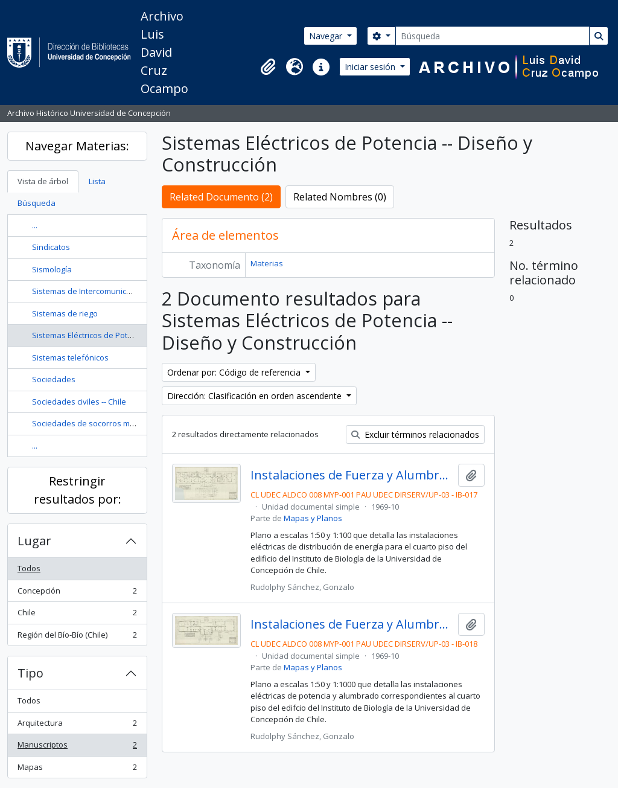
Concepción (77, 593)
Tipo (30, 673)
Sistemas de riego (65, 313)
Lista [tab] (97, 181)
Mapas (77, 769)
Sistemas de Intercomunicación (89, 291)
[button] (268, 67)
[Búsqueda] (492, 36)
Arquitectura (77, 725)
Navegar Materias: (77, 146)
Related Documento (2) (221, 196)
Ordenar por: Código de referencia (235, 372)
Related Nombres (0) (339, 196)
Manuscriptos (77, 747)
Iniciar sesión (371, 66)
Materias (266, 263)
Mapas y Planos (313, 518)
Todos (29, 568)
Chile (77, 615)
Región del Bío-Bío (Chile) (77, 637)
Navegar (327, 36)
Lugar (34, 541)
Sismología (52, 269)
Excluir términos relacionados (415, 434)
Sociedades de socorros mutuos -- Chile (104, 423)
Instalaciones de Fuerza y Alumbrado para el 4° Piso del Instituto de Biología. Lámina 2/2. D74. (352, 624)
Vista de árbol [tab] (43, 181)
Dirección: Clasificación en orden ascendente (255, 396)
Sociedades (53, 379)
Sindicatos (51, 247)
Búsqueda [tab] (37, 202)
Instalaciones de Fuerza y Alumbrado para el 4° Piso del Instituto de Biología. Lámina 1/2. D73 (352, 475)
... (34, 225)
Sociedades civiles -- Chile (79, 401)
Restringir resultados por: (77, 490)
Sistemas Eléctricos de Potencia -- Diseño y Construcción (134, 335)
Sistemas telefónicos (70, 357)
